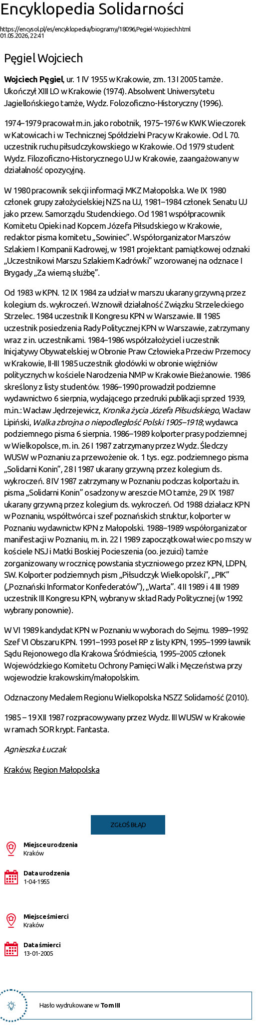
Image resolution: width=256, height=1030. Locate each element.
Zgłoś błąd (128, 824)
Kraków (17, 769)
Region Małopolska (66, 769)
